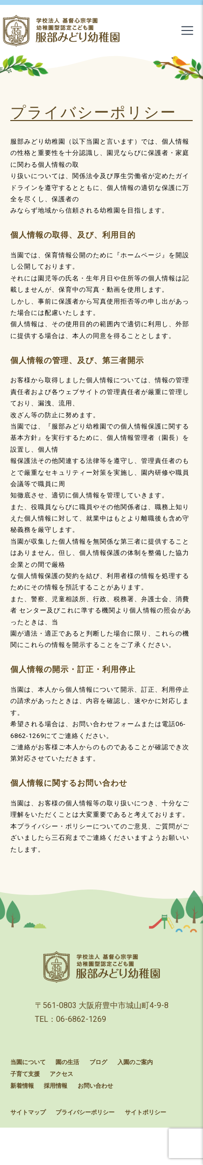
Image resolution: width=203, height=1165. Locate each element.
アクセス (61, 1074)
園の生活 (67, 1062)
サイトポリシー (145, 1112)
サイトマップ (28, 1112)
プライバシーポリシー (85, 1112)
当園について (28, 1062)
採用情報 (55, 1085)
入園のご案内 (135, 1062)
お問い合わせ (95, 1085)
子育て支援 (25, 1074)
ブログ (98, 1062)
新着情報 (22, 1085)
